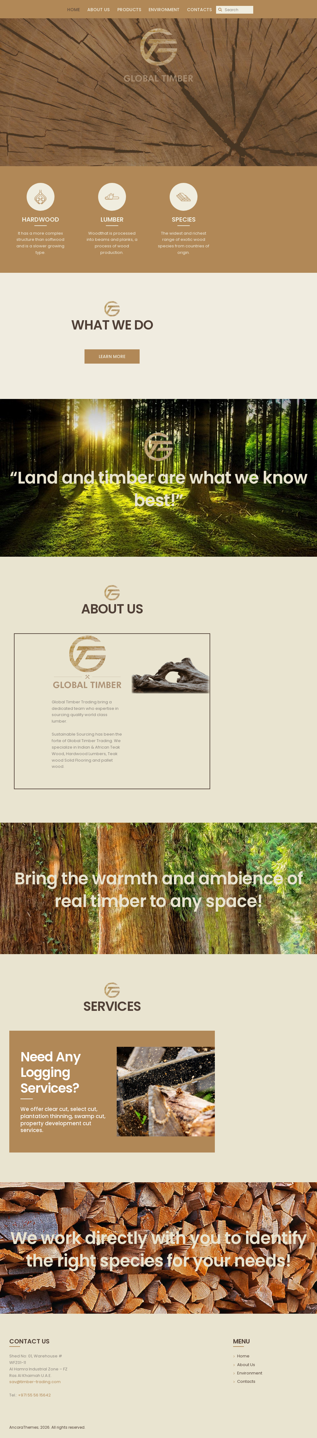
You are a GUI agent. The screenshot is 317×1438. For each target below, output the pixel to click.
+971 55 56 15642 (34, 1395)
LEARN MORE (112, 356)
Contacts (246, 1381)
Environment (249, 1373)
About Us (246, 1365)
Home (243, 1356)
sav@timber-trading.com (35, 1382)
